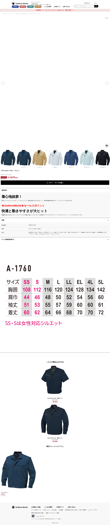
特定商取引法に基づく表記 (71, 509)
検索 (96, 6)
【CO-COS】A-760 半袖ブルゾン (55, 398)
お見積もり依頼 (35, 507)
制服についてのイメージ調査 (52, 512)
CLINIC (30, 6)
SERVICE (38, 6)
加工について (47, 509)
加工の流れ (54, 509)
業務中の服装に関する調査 (37, 512)
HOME (4, 13)
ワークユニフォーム (10, 13)
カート (95, 3)
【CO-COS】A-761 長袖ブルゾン (55, 438)
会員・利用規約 (82, 509)
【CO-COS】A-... (4, 492)
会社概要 (61, 509)
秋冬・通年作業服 (23, 13)
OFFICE (23, 6)
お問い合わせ (66, 6)
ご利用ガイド (57, 6)
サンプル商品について (36, 509)
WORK (15, 6)
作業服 (17, 13)
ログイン (88, 3)
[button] (107, 82)
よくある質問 (47, 6)
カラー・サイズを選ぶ (55, 182)
